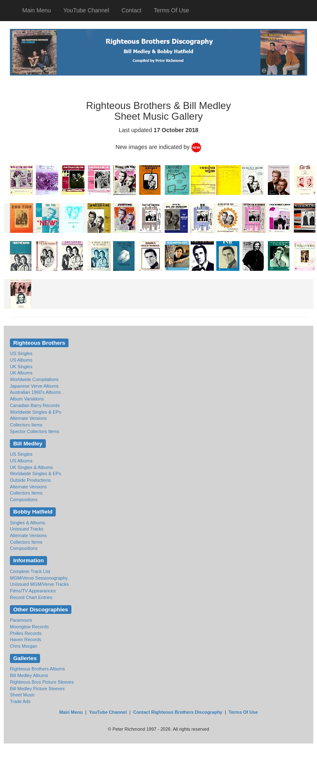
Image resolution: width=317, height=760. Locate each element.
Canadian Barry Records (34, 405)
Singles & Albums (27, 522)
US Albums (21, 360)
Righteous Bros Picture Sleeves (42, 682)
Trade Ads (20, 701)
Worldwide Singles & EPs (35, 412)
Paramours (21, 620)
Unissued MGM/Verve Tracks (39, 584)
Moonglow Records (29, 626)
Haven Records (25, 639)
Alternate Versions (28, 418)
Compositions (24, 499)
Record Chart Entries (31, 597)
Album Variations (27, 398)
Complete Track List (30, 571)
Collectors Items (26, 424)
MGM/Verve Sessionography (39, 577)
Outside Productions (30, 480)
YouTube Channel (86, 10)
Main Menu (36, 10)
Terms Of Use (171, 10)
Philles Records (25, 633)
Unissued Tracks (26, 528)
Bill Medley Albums (29, 675)
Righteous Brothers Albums (37, 668)
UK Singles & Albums (31, 467)
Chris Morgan (23, 646)
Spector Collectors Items (34, 431)
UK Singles (21, 366)
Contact (131, 10)
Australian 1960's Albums (35, 392)
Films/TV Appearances (33, 590)
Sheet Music (22, 694)
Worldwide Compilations (34, 379)
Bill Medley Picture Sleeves (37, 688)
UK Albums (21, 372)
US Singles (21, 353)
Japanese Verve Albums (34, 386)
